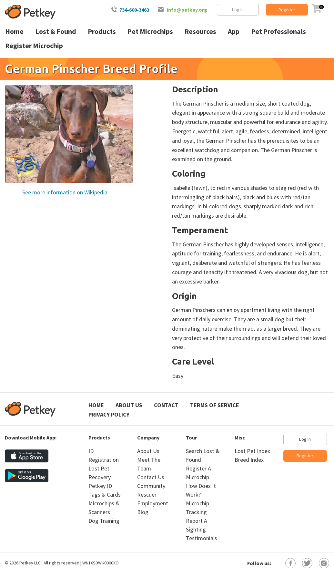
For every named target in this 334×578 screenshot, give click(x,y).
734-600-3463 (134, 9)
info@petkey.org (187, 9)
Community (151, 486)
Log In (238, 10)
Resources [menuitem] (200, 31)
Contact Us (150, 477)
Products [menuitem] (102, 31)
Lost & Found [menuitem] (55, 31)
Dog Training (103, 520)
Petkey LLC (30, 563)
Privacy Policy (108, 414)
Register (286, 10)
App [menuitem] (233, 31)
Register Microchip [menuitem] (34, 45)
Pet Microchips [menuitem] (150, 31)
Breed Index (249, 459)
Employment (152, 503)
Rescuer (147, 494)
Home (96, 405)
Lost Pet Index (252, 451)
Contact (166, 405)
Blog (142, 512)
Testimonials (201, 538)
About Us (129, 405)
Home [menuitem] (14, 31)
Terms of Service (214, 405)
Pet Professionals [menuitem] (278, 31)
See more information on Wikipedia (64, 192)
